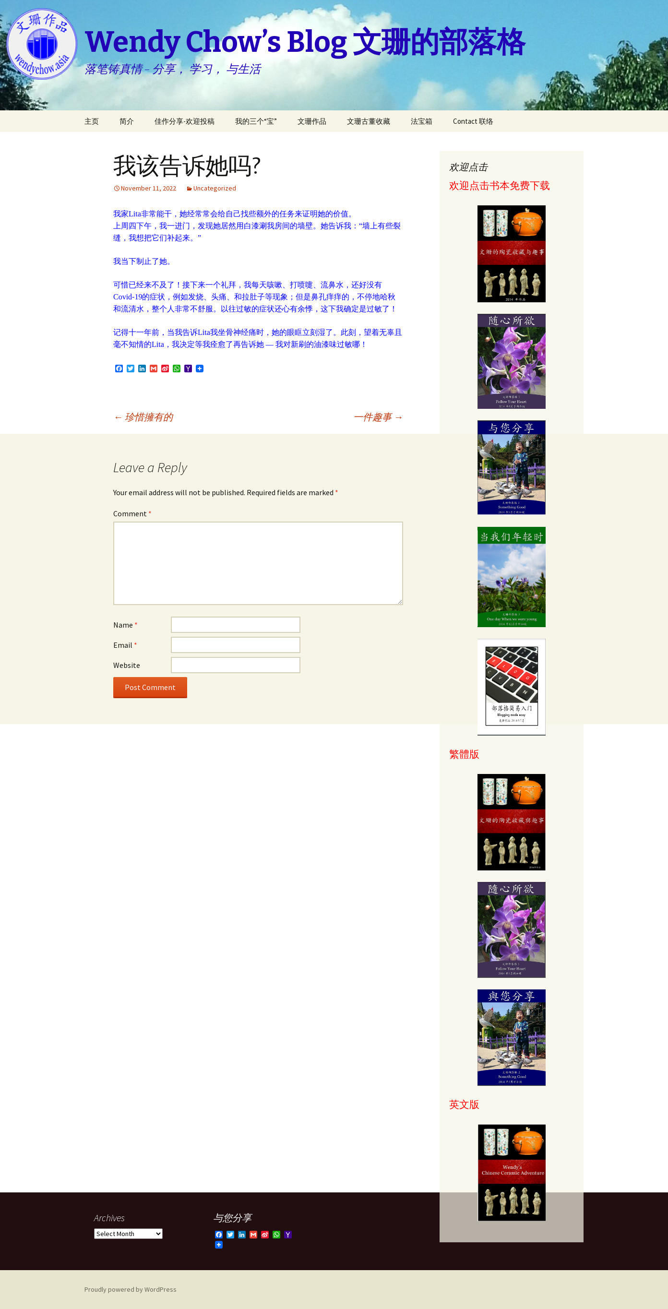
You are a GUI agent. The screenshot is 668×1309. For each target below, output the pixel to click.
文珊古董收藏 (368, 121)
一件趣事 (378, 417)
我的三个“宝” (256, 121)
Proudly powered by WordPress (130, 1289)
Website (126, 665)
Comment (132, 513)
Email (125, 645)
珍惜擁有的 (143, 417)
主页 (91, 121)
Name (125, 625)
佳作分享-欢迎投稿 (185, 121)
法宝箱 (421, 121)
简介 (126, 121)
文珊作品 (312, 121)
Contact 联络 (473, 121)
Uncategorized (214, 188)
